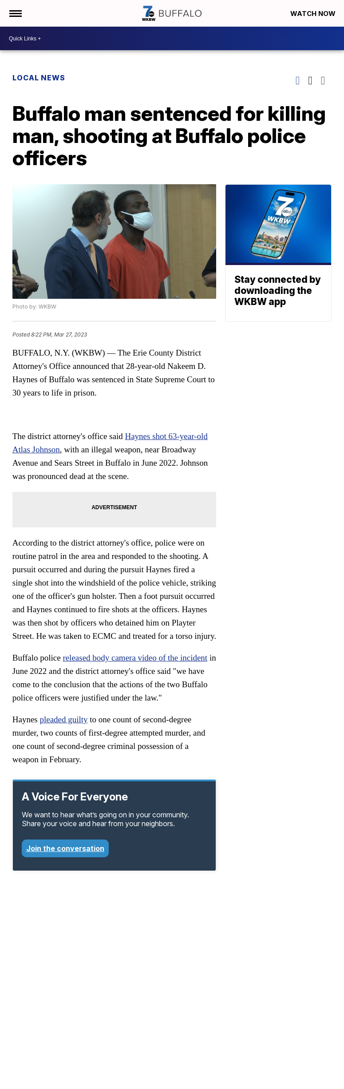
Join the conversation (65, 848)
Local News (38, 77)
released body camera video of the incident (135, 657)
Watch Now (313, 13)
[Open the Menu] (15, 13)
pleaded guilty (63, 719)
